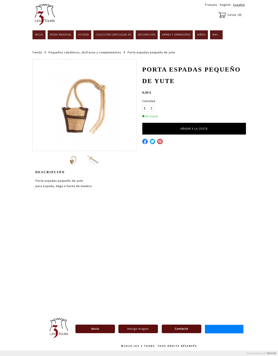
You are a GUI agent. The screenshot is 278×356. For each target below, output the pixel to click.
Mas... (216, 34)
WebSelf (271, 353)
